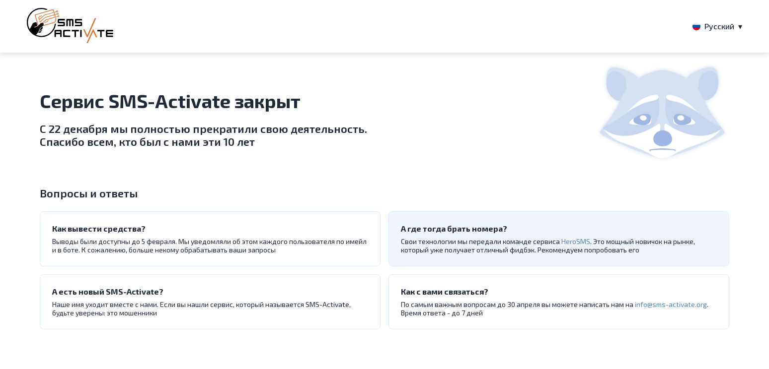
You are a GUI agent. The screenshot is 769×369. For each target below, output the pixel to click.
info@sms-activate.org (671, 304)
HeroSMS (575, 241)
